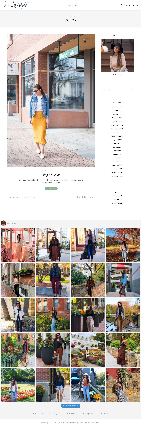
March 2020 (117, 158)
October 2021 (117, 107)
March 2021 (117, 114)
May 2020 (117, 151)
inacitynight (32, 197)
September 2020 (117, 136)
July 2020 (117, 143)
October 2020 (117, 132)
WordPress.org (117, 203)
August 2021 (117, 111)
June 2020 (117, 147)
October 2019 (117, 176)
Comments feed (117, 199)
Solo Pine (97, 423)
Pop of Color (51, 175)
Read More (51, 188)
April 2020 (117, 154)
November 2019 (117, 172)
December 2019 (117, 169)
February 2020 (117, 162)
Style (55, 170)
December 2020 (117, 125)
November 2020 (117, 129)
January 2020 (117, 165)
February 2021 (117, 118)
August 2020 (117, 140)
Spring (48, 170)
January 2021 (117, 122)
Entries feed (117, 196)
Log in (117, 192)
